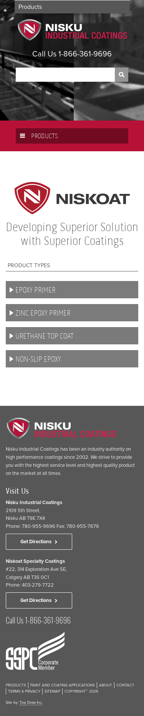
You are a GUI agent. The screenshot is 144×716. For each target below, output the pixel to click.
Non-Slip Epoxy (38, 359)
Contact (125, 685)
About (105, 685)
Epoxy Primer (35, 290)
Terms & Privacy (24, 691)
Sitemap (52, 691)
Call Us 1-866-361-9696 (72, 54)
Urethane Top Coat (44, 336)
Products (30, 7)
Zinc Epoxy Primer (42, 313)
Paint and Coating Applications (62, 685)
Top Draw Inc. (31, 702)
